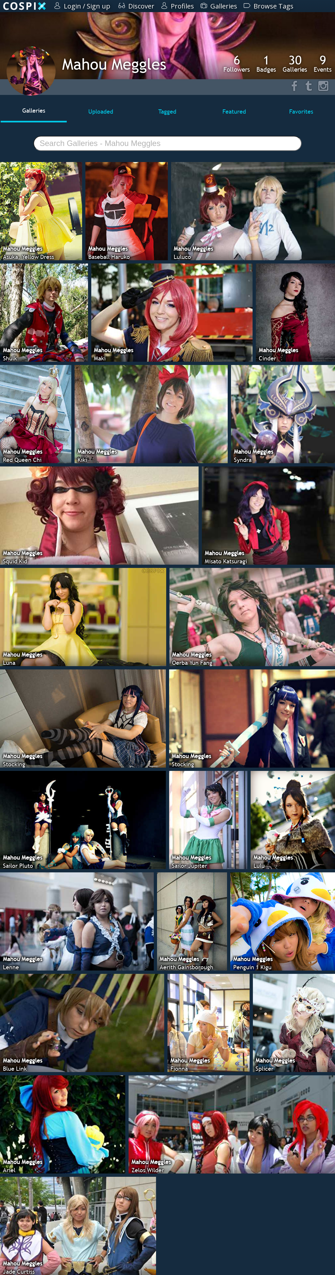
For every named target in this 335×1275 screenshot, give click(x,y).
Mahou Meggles (114, 64)
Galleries (295, 63)
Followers (236, 63)
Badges (266, 63)
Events (323, 63)
